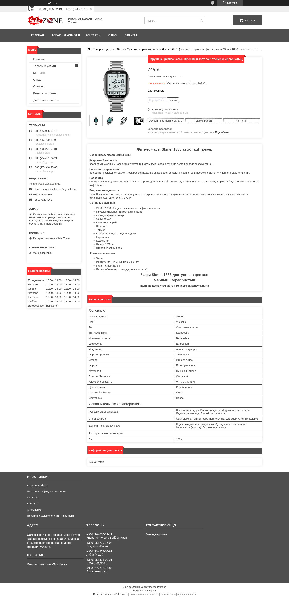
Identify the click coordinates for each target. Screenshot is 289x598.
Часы (120, 49)
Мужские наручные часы (143, 49)
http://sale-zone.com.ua (46, 183)
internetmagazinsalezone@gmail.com (54, 189)
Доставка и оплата (46, 100)
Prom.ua (161, 587)
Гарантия (32, 497)
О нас (112, 35)
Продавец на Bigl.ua (144, 590)
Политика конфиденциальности (46, 491)
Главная (37, 35)
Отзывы (131, 35)
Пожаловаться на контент (144, 594)
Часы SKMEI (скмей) (175, 49)
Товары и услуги (64, 35)
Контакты (93, 35)
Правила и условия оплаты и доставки (50, 515)
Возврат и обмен (45, 93)
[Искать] (201, 20)
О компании (34, 509)
